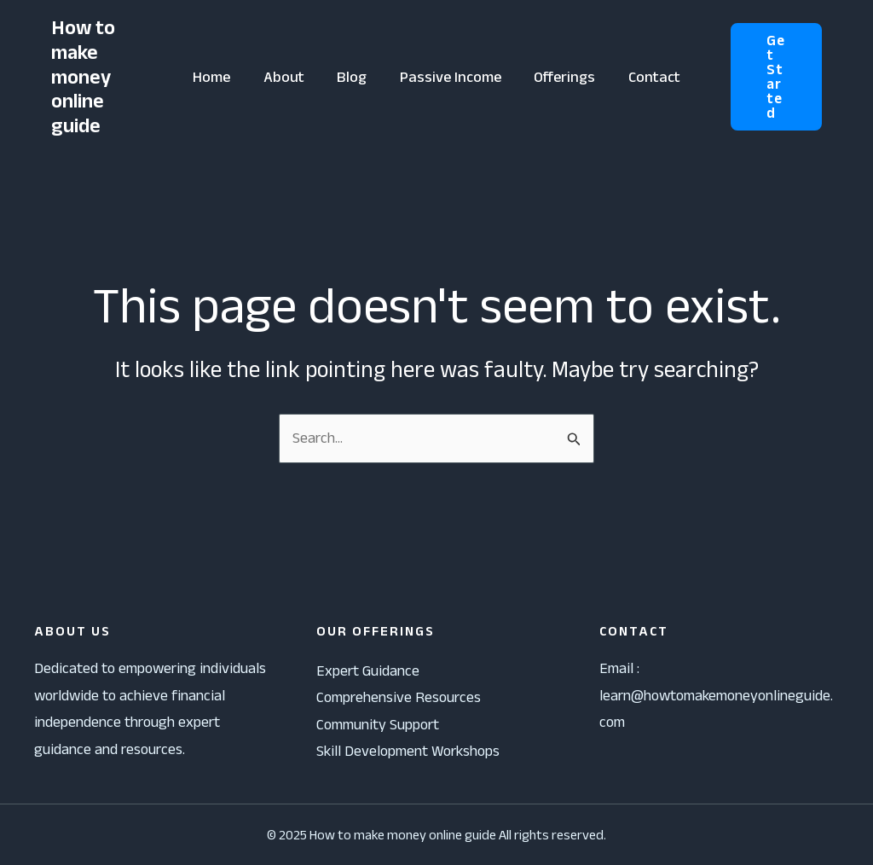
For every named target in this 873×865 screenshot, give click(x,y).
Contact (649, 76)
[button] (774, 77)
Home (217, 76)
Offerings (562, 76)
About (287, 76)
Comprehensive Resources (398, 696)
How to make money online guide (83, 75)
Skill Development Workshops (408, 750)
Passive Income (449, 76)
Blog (353, 76)
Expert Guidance (367, 670)
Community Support (377, 724)
